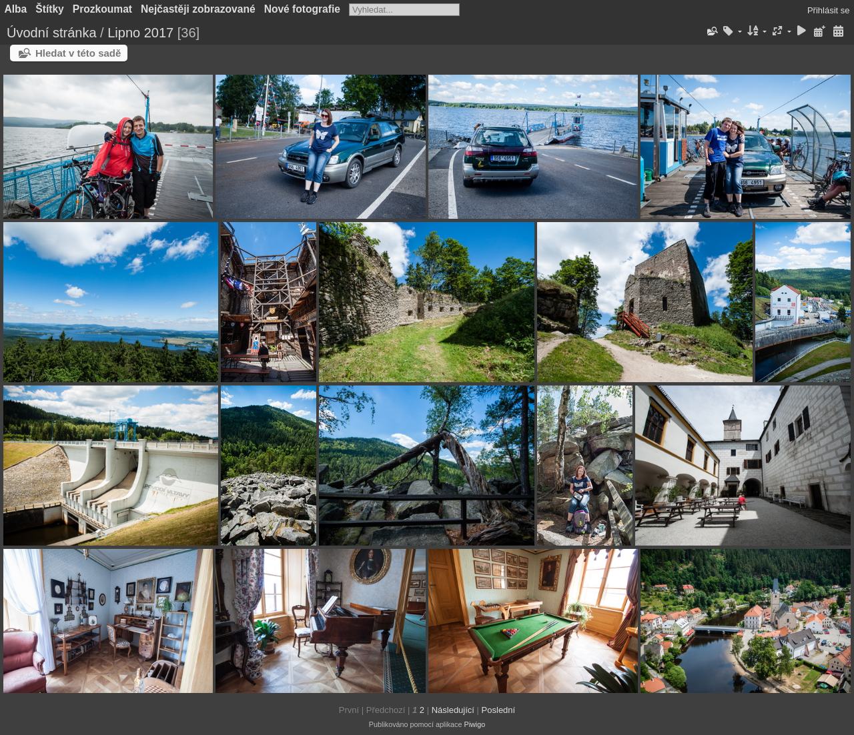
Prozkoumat (102, 9)
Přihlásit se (828, 10)
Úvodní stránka (52, 32)
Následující (453, 710)
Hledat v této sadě (78, 53)
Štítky (49, 9)
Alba (16, 9)
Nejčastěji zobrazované (198, 9)
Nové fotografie (302, 9)
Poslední (499, 710)
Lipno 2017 (140, 32)
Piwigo (474, 724)
